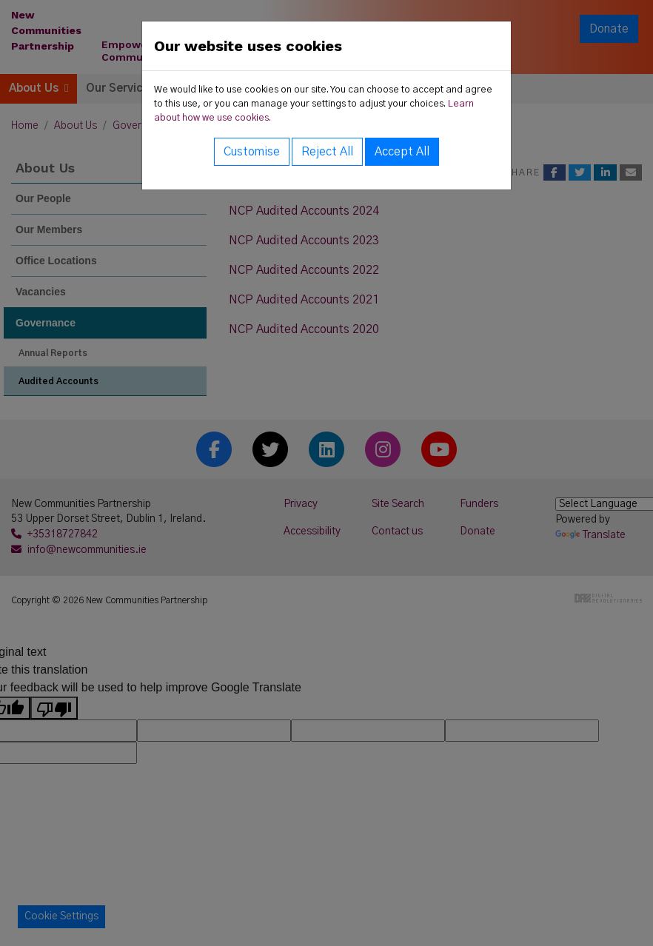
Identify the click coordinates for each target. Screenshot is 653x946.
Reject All (327, 152)
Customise (252, 152)
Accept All (402, 152)
